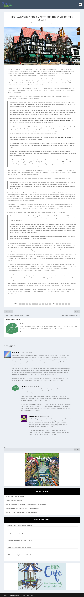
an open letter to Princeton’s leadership (34, 102)
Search (6, 447)
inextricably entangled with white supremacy (56, 120)
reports (9, 85)
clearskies (15, 352)
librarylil (9, 533)
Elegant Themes (15, 595)
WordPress (30, 595)
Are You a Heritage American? (14, 500)
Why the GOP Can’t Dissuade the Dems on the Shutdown (21, 512)
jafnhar (9, 547)
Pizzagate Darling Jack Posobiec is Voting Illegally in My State (22, 508)
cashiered (10, 81)
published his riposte (64, 137)
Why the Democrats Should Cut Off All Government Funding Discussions (26, 504)
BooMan (36, 23)
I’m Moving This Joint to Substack (15, 496)
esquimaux (32, 416)
